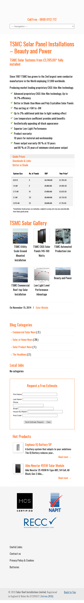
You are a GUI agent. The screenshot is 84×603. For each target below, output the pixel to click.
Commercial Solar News (26, 332)
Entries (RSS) (47, 596)
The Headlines (22, 354)
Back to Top (70, 592)
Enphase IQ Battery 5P (38, 444)
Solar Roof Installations (42, 7)
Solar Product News (24, 347)
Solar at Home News (25, 339)
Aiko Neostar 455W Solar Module (44, 465)
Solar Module (42, 307)
